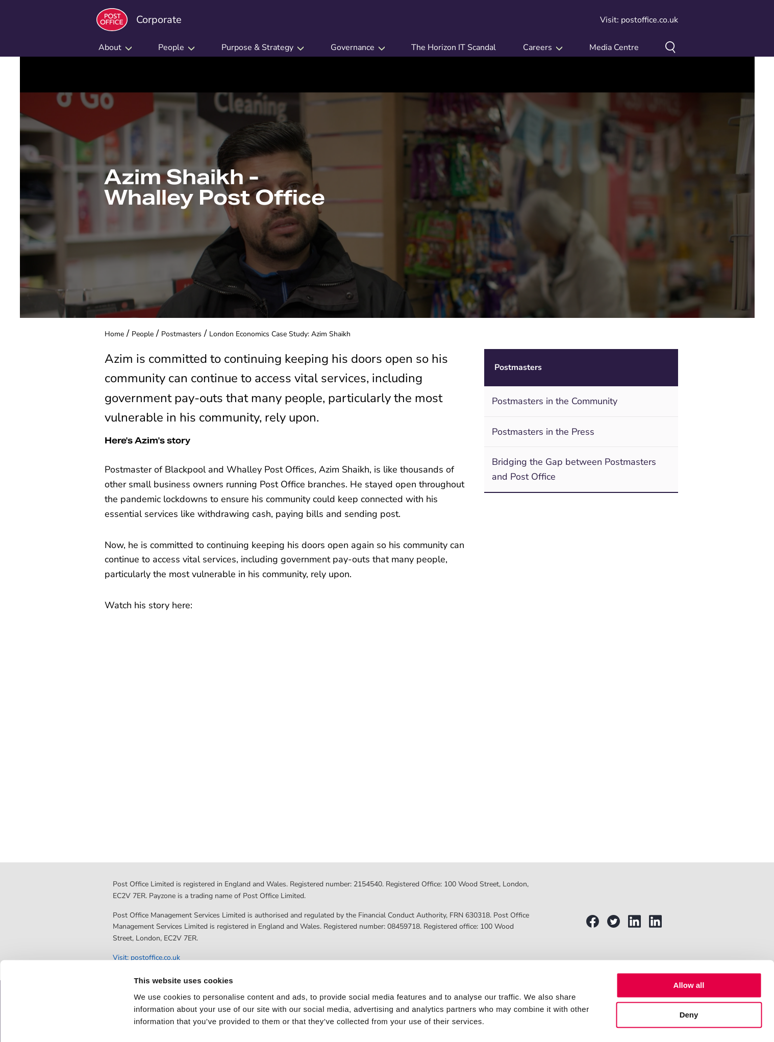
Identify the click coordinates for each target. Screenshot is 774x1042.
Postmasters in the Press (543, 432)
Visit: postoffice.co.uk (639, 20)
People (143, 334)
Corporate (139, 19)
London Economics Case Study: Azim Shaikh (280, 334)
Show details (157, 1022)
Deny (689, 987)
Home (114, 334)
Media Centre (614, 47)
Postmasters (181, 334)
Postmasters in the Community (554, 401)
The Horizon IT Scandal (453, 47)
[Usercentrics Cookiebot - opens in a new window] (66, 1022)
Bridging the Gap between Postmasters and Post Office (574, 469)
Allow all (689, 957)
